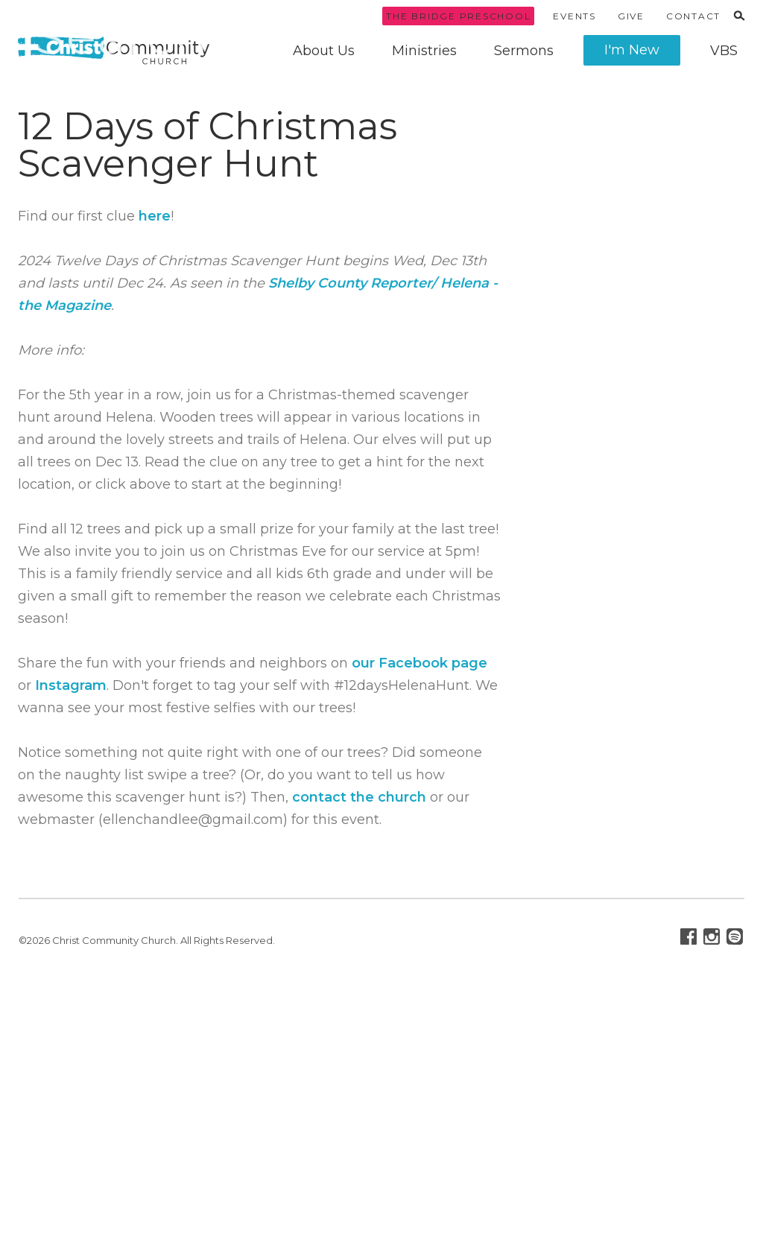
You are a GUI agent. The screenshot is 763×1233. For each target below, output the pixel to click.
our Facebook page (419, 663)
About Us (324, 50)
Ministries (424, 50)
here (155, 216)
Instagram (71, 685)
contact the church (359, 797)
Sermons (524, 50)
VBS (724, 50)
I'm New (631, 50)
